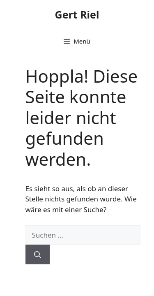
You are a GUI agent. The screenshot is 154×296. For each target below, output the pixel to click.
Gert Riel (77, 14)
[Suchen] (37, 254)
